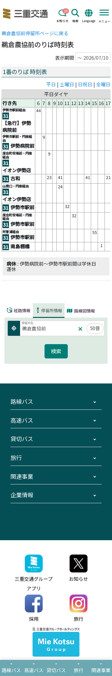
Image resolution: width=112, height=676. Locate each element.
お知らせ (62, 16)
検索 (75, 16)
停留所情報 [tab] (48, 310)
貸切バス (21, 439)
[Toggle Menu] (104, 12)
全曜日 (103, 84)
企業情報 (21, 495)
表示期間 (83, 57)
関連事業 (21, 476)
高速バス (21, 420)
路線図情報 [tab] (81, 311)
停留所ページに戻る (34, 33)
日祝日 (85, 84)
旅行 (16, 457)
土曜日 (67, 84)
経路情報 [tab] (18, 310)
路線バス (21, 401)
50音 (95, 328)
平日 (51, 84)
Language (88, 16)
